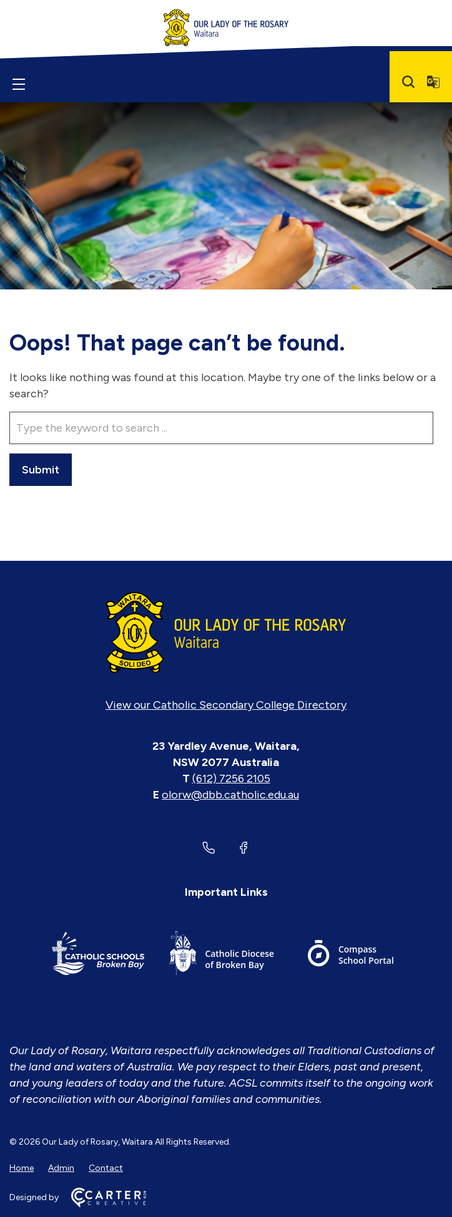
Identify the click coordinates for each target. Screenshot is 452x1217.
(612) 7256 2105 (231, 778)
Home (21, 1168)
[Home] (226, 632)
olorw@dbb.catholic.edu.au (230, 795)
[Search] (408, 81)
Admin (61, 1168)
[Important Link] (98, 955)
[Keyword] (221, 428)
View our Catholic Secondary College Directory (226, 705)
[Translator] (433, 81)
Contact (106, 1168)
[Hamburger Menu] (18, 84)
